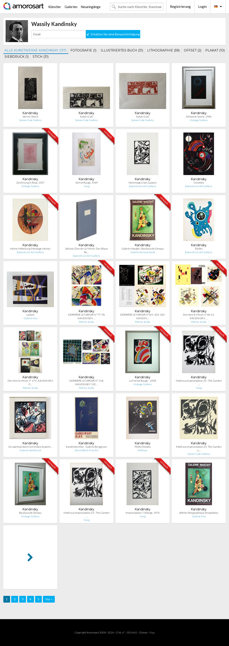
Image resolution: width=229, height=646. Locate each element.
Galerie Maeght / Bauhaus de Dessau (142, 248)
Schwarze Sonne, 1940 (199, 116)
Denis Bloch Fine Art (86, 450)
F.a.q (152, 632)
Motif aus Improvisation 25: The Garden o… (199, 448)
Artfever (143, 450)
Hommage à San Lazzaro (143, 182)
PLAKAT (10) (215, 50)
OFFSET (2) (192, 50)
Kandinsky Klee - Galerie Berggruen (86, 446)
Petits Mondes (143, 446)
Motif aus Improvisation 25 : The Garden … (199, 382)
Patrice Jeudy (86, 321)
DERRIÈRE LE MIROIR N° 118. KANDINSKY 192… (86, 382)
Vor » (48, 599)
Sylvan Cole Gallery (30, 120)
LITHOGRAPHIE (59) (163, 50)
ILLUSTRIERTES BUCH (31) (122, 50)
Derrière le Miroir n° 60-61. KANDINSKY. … (198, 316)
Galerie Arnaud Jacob (142, 252)
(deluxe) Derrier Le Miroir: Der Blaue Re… (86, 250)
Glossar (143, 632)
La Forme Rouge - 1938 (142, 380)
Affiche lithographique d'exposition (198, 512)
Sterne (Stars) (30, 116)
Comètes (198, 182)
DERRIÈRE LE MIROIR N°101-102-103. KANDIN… (142, 316)
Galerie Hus (30, 318)
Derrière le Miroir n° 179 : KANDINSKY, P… (30, 382)
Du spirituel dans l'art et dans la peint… (30, 446)
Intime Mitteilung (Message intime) (30, 248)
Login (202, 6)
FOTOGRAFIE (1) (83, 50)
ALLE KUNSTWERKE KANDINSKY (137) (35, 50)
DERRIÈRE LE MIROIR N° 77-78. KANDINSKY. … (86, 316)
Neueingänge (91, 7)
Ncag (86, 186)
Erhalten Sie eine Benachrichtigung (113, 34)
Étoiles (199, 248)
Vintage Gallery (199, 120)
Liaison (30, 314)
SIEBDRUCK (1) (16, 57)
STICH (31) (41, 57)
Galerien (71, 7)
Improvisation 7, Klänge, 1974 (143, 512)
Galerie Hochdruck (30, 450)
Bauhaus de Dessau (30, 512)
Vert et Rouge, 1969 (86, 182)
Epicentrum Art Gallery (142, 186)
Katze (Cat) (86, 116)
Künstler (54, 7)
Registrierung (180, 6)
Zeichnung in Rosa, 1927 (30, 182)
